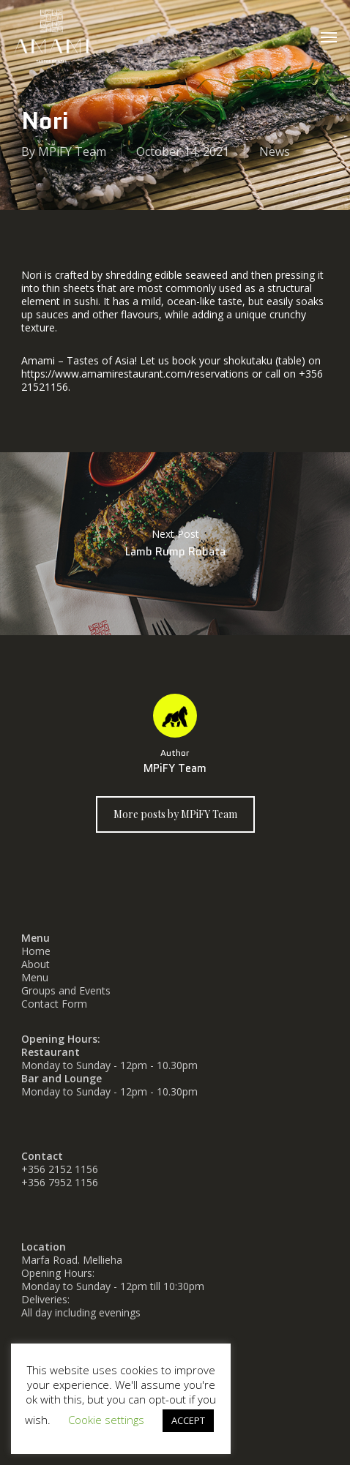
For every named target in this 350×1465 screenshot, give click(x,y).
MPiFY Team (72, 151)
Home (36, 951)
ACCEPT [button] (188, 1420)
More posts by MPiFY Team (175, 814)
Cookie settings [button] (106, 1419)
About (35, 964)
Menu (34, 977)
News (274, 151)
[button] (329, 36)
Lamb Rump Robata (175, 543)
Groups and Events (66, 990)
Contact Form (54, 1004)
